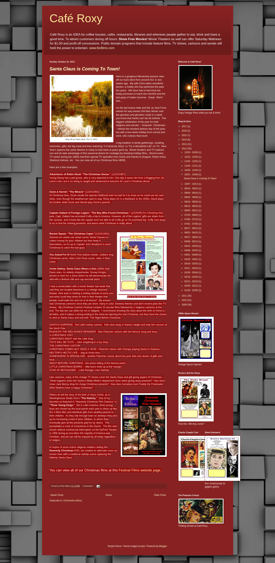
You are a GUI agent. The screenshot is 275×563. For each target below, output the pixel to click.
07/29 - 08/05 (191, 215)
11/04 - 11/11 (191, 165)
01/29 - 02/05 (191, 290)
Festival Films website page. (140, 470)
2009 (184, 304)
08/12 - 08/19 (191, 206)
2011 (184, 295)
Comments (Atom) (72, 500)
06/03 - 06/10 (191, 232)
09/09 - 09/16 (191, 193)
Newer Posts (57, 495)
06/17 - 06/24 (191, 228)
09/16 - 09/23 (191, 188)
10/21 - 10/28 (191, 174)
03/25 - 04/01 (191, 259)
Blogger (163, 546)
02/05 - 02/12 (191, 285)
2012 (184, 148)
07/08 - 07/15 (191, 219)
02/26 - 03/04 (191, 272)
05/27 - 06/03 (191, 237)
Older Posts (160, 495)
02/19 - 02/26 (191, 277)
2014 (184, 139)
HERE (121, 160)
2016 (184, 130)
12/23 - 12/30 (191, 157)
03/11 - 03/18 (191, 268)
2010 (184, 300)
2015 (184, 135)
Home (109, 495)
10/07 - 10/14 (191, 184)
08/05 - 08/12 (191, 210)
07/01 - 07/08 (191, 224)
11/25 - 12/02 (191, 161)
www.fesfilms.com (102, 48)
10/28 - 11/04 (191, 170)
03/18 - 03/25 (191, 263)
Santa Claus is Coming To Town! (85, 68)
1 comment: (87, 486)
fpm (143, 546)
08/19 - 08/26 (191, 201)
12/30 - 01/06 (191, 152)
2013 (184, 144)
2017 (184, 126)
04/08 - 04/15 (191, 250)
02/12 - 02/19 (191, 281)
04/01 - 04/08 (191, 254)
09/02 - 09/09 (191, 197)
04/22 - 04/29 (191, 246)
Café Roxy (76, 18)
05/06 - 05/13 (191, 241)
